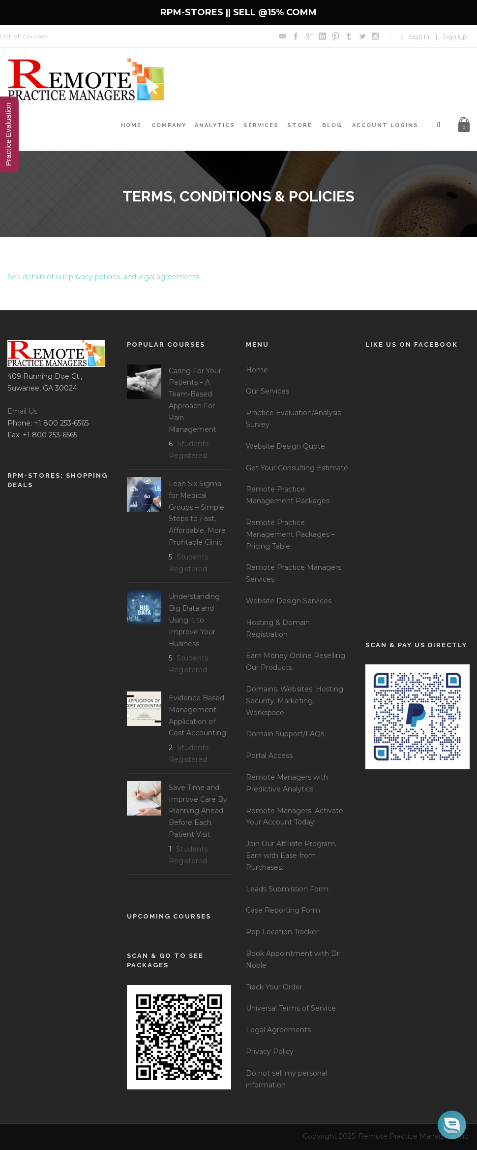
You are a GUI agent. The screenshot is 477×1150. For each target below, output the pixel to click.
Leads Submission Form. (288, 889)
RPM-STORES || (196, 12)
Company (168, 125)
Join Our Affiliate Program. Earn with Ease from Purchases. (291, 855)
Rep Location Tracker (282, 931)
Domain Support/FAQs (285, 733)
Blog (332, 125)
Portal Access (269, 755)
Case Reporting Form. (284, 910)
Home (131, 125)
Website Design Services (288, 600)
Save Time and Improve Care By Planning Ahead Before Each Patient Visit (198, 811)
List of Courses (24, 36)
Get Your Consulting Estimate (297, 467)
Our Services (267, 391)
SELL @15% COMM (275, 12)
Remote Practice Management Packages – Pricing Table (290, 534)
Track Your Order (274, 987)
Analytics (215, 125)
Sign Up (454, 36)
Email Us (22, 411)
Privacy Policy (270, 1051)
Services (261, 125)
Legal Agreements (278, 1029)
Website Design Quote (285, 446)
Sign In (418, 36)
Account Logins (385, 125)
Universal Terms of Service (291, 1008)
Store (299, 125)
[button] (452, 1125)
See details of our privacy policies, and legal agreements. (104, 276)
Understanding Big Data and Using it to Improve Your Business (194, 620)
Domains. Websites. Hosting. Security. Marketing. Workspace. (295, 701)
